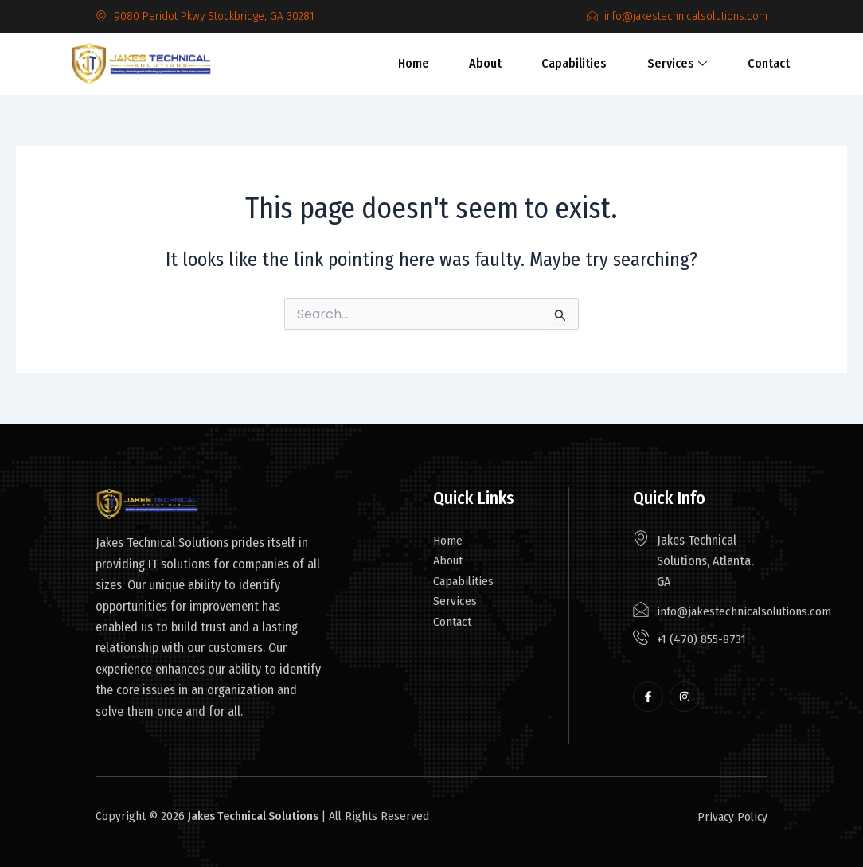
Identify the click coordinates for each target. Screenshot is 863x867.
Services (663, 63)
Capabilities (568, 63)
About (487, 63)
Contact (746, 63)
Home (423, 63)
